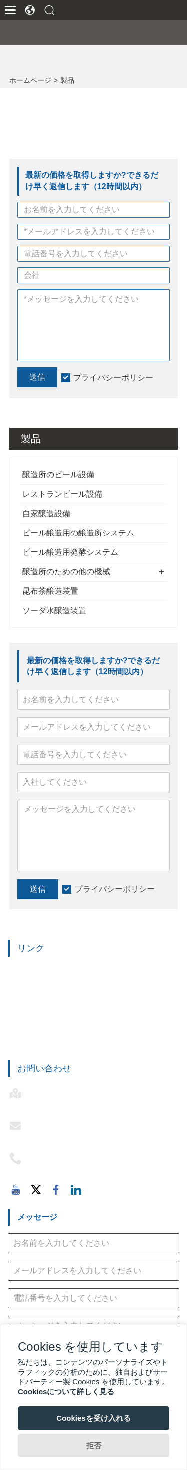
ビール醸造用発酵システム (70, 552)
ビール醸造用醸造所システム (60, 1018)
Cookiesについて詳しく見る (66, 1391)
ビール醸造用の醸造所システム (78, 533)
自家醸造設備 (46, 513)
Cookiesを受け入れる (93, 1418)
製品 (67, 80)
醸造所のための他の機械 (66, 571)
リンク (30, 948)
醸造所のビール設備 (58, 474)
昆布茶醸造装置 (50, 591)
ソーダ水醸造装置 (54, 610)
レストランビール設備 (62, 494)
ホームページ (30, 80)
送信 (38, 889)
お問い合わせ (44, 1068)
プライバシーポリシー (115, 889)
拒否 (93, 1445)
